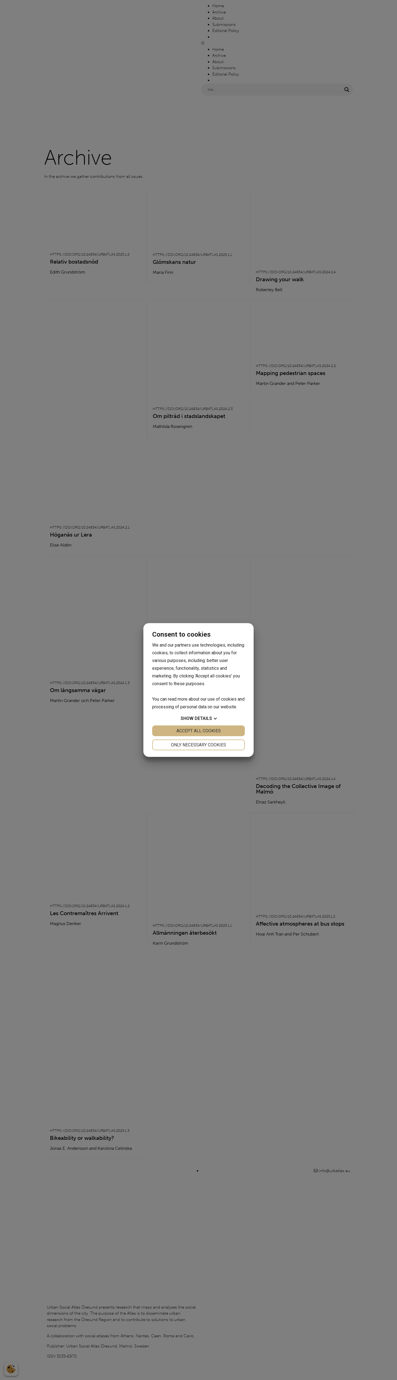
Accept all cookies (198, 730)
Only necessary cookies (198, 744)
